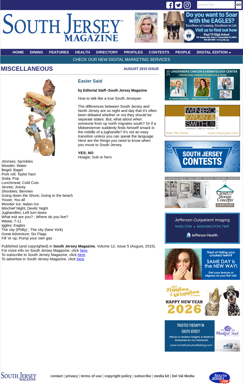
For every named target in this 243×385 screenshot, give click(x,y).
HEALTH (82, 52)
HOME (18, 52)
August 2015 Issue (141, 69)
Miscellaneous (27, 68)
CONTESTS (159, 52)
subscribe (142, 376)
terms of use (91, 376)
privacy (72, 376)
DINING (36, 52)
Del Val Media (183, 376)
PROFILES (133, 52)
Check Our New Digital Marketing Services (121, 59)
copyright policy (118, 376)
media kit (161, 376)
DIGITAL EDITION (214, 52)
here (84, 250)
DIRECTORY (107, 52)
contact (56, 376)
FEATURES (59, 52)
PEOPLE (183, 52)
